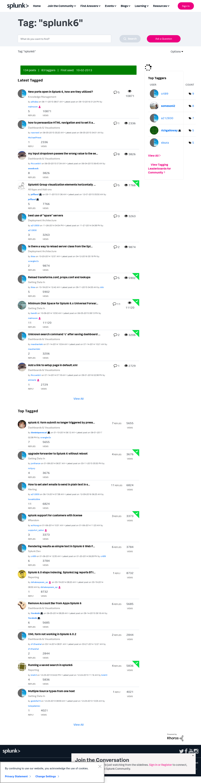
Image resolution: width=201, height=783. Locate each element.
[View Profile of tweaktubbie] (34, 499)
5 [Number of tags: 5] (193, 130)
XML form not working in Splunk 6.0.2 (52, 634)
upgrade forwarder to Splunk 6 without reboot (58, 453)
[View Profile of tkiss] (33, 256)
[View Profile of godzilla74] (36, 701)
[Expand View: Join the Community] (75, 5)
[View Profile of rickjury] (31, 468)
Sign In (186, 5)
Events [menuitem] (109, 6)
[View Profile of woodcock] (33, 168)
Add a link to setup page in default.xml (52, 365)
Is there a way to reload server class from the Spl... (60, 246)
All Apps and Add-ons (40, 189)
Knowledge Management (42, 96)
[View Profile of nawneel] (35, 132)
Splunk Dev (34, 551)
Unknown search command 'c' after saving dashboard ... (64, 334)
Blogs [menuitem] (124, 6)
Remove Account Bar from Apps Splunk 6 (55, 603)
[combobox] (79, 39)
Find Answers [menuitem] (89, 6)
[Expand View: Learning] (147, 5)
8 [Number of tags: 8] (193, 106)
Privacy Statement (16, 776)
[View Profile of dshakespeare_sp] (39, 582)
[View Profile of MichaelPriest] (34, 137)
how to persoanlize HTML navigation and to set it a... (61, 122)
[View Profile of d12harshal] (36, 644)
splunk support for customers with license (55, 515)
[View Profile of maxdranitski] (37, 344)
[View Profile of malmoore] (33, 106)
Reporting (33, 577)
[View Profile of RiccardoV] (36, 163)
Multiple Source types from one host (51, 691)
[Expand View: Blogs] (129, 5)
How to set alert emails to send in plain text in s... (59, 484)
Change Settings (46, 776)
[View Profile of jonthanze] (35, 463)
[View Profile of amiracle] (32, 380)
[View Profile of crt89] (33, 556)
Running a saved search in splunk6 (50, 665)
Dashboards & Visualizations (44, 127)
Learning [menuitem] (140, 6)
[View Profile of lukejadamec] (34, 706)
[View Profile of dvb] (102, 287)
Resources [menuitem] (160, 6)
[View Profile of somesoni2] (168, 106)
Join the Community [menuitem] (61, 6)
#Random (33, 520)
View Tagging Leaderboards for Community (159, 168)
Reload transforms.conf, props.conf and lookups (59, 277)
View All (79, 398)
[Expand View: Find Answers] (99, 5)
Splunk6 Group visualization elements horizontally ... (62, 184)
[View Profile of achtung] (35, 525)
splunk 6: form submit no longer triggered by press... (61, 422)
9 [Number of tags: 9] (193, 93)
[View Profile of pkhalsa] (34, 101)
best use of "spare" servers (45, 215)
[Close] (100, 766)
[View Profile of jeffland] (35, 194)
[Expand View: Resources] (168, 5)
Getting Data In (36, 282)
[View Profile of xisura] (165, 142)
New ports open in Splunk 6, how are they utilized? (60, 91)
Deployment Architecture (42, 220)
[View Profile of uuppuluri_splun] (36, 530)
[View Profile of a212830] (35, 225)
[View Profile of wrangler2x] (33, 261)
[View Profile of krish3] (34, 675)
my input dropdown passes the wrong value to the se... (63, 153)
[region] (52, 772)
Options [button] (174, 51)
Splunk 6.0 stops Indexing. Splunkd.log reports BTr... (62, 572)
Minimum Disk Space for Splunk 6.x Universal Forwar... (63, 303)
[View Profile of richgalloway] (169, 130)
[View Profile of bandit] (34, 313)
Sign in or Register (160, 764)
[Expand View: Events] (115, 5)
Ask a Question (163, 38)
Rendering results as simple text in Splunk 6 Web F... (61, 546)
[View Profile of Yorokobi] (35, 613)
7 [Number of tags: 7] (193, 118)
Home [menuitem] (37, 6)
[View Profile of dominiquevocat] (39, 432)
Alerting (32, 489)
